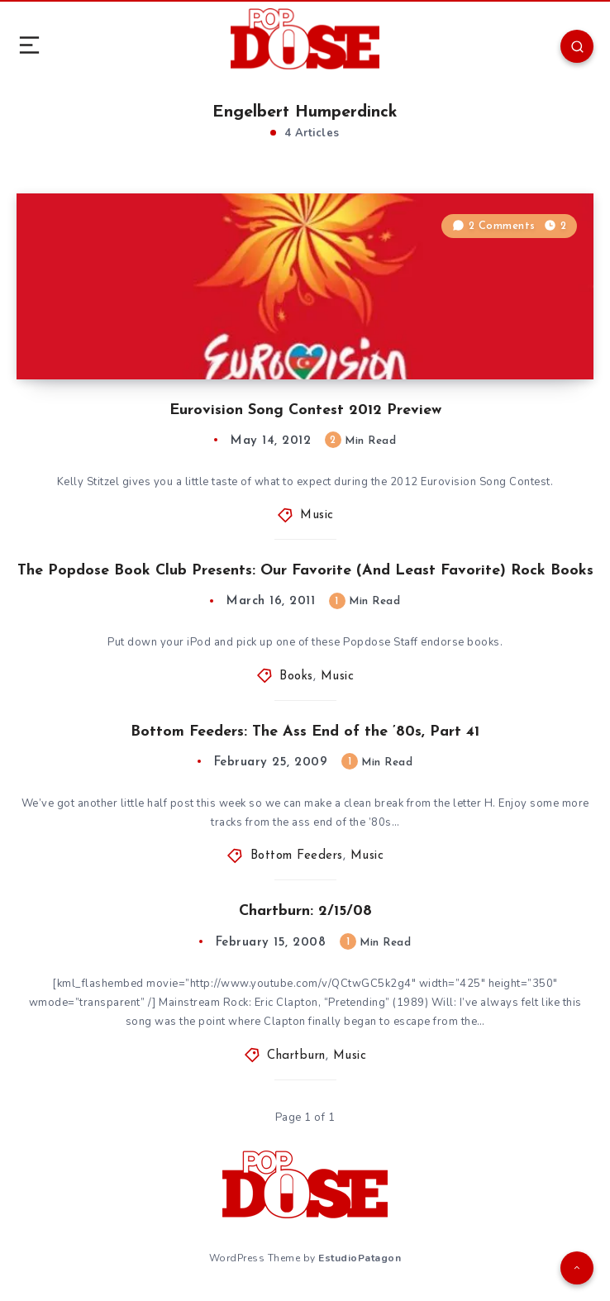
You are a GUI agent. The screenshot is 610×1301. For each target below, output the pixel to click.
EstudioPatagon (359, 1258)
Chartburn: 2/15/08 (305, 911)
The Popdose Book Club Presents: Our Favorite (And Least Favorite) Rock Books (305, 571)
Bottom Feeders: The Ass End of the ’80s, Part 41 (305, 732)
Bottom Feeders (296, 856)
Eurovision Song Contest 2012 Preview (305, 410)
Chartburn (296, 1056)
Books (296, 676)
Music (317, 515)
